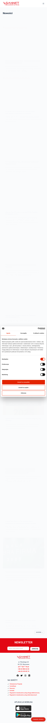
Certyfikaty (13, 686)
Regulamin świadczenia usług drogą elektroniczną (24, 693)
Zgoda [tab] (8, 333)
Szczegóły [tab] (23, 333)
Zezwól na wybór (23, 387)
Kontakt (12, 690)
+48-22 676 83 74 (23, 671)
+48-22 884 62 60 (23, 669)
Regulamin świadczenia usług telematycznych (23, 695)
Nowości (12, 688)
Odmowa (23, 393)
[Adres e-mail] (18, 648)
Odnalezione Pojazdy (16, 684)
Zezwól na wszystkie (23, 382)
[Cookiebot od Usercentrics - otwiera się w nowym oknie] (37, 329)
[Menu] (43, 3)
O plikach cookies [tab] (38, 333)
